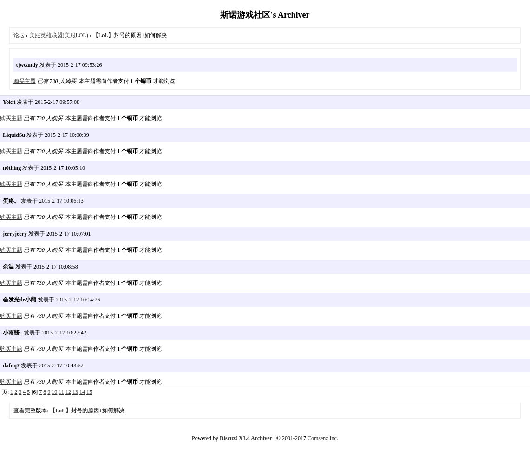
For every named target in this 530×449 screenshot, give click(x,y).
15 (89, 392)
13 (75, 392)
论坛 (19, 35)
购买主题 (24, 81)
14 (82, 392)
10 (54, 392)
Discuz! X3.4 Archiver (246, 438)
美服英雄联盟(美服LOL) (58, 35)
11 (61, 392)
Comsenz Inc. (323, 438)
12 (68, 392)
